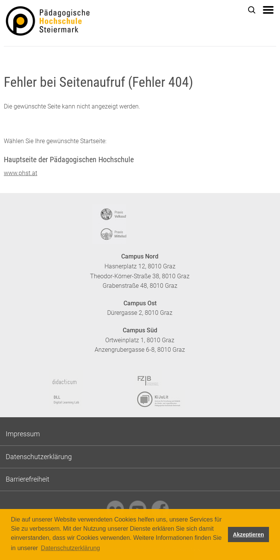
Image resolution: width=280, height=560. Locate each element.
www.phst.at (20, 173)
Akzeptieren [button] (248, 534)
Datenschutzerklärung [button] (70, 548)
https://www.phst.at (76, 23)
